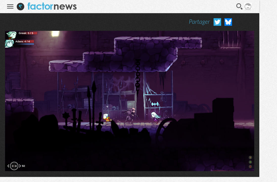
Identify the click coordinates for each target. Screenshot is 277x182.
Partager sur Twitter (217, 22)
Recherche (239, 6)
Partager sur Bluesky (228, 22)
